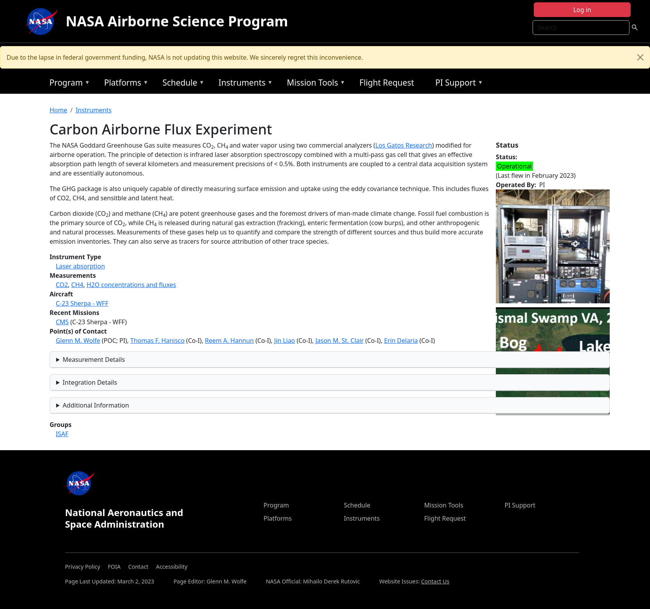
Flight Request (386, 82)
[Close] (640, 57)
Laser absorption (80, 266)
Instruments (244, 84)
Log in (582, 9)
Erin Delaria (401, 340)
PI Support (457, 84)
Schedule (181, 84)
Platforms (124, 84)
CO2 (62, 284)
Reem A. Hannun (229, 340)
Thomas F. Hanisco (158, 340)
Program (67, 84)
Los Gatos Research (403, 145)
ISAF (62, 434)
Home (58, 110)
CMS (62, 322)
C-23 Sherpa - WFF (82, 303)
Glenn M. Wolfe (78, 340)
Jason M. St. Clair (339, 340)
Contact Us (435, 581)
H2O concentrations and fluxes (131, 284)
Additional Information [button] (96, 405)
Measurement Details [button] (94, 359)
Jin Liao (284, 340)
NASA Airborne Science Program (177, 21)
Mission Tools (314, 84)
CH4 (77, 284)
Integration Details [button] (90, 382)
